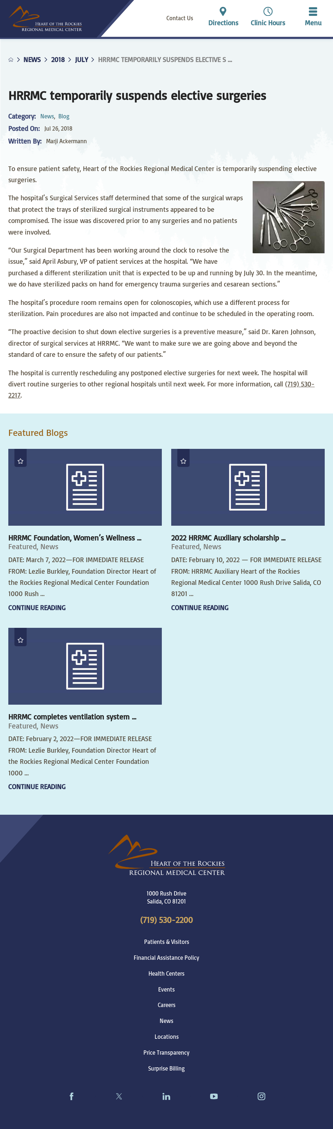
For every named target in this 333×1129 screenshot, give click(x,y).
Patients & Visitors (166, 941)
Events (166, 989)
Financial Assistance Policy (166, 957)
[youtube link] (214, 1096)
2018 (58, 60)
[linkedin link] (166, 1096)
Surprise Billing (166, 1068)
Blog (64, 116)
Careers (167, 1004)
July (81, 60)
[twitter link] (119, 1096)
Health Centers (166, 973)
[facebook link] (72, 1096)
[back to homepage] (10, 59)
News (32, 60)
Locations (167, 1036)
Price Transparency (166, 1052)
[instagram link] (261, 1096)
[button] (313, 18)
